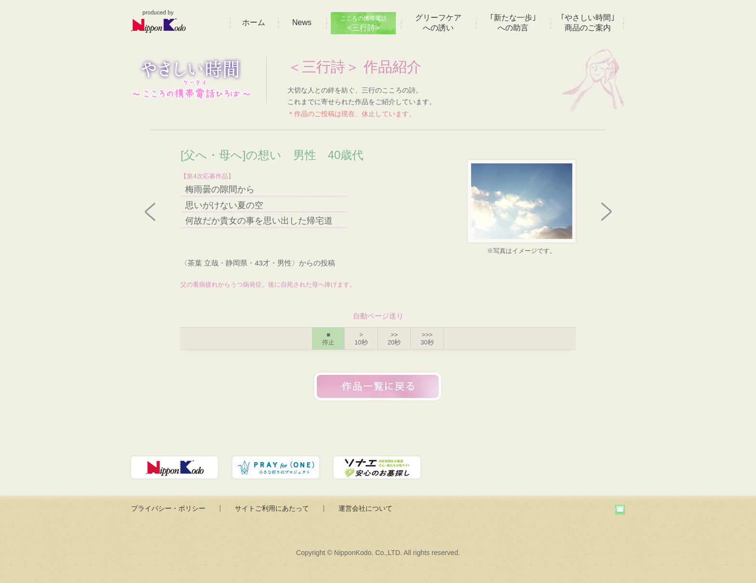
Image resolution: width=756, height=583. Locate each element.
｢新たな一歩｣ (513, 22)
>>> (426, 338)
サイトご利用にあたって (272, 508)
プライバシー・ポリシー (168, 508)
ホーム (253, 22)
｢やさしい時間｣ (588, 22)
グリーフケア (438, 22)
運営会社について (365, 508)
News (301, 22)
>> (394, 338)
